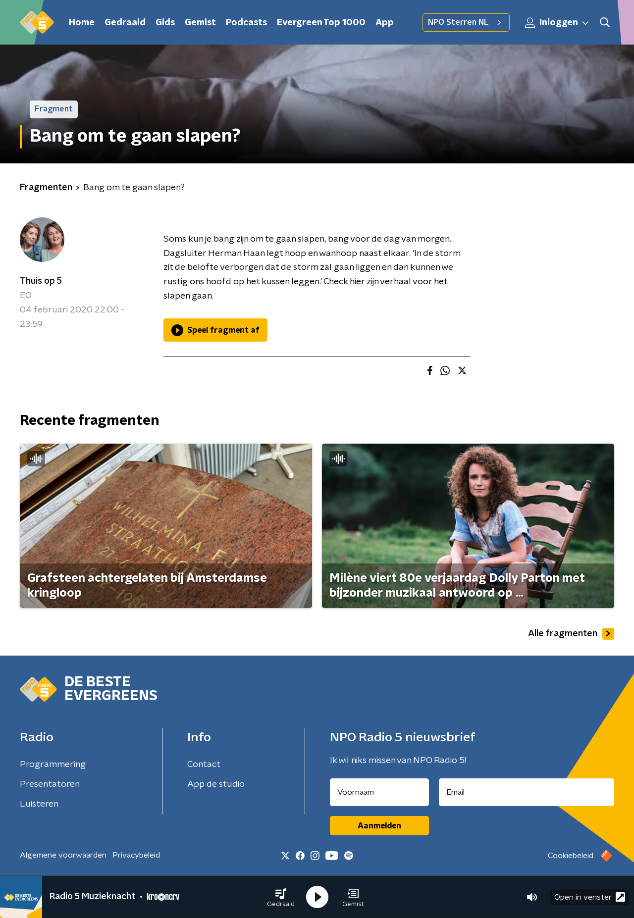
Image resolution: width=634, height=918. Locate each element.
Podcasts (246, 22)
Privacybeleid (136, 855)
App (384, 22)
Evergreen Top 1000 (321, 22)
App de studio (216, 784)
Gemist (200, 22)
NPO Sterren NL (466, 22)
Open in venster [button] (589, 897)
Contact (203, 764)
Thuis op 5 (41, 281)
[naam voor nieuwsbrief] (379, 792)
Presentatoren (50, 784)
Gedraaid (125, 22)
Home (82, 22)
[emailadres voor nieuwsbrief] (527, 792)
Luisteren (39, 804)
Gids (165, 22)
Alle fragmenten (571, 634)
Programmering (53, 764)
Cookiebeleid (570, 856)
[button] (281, 897)
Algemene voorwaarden (63, 855)
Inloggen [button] (557, 22)
